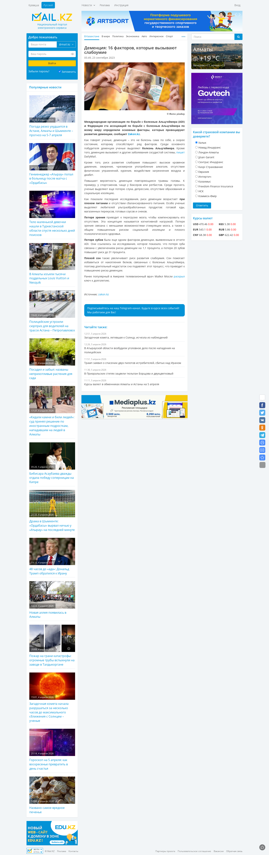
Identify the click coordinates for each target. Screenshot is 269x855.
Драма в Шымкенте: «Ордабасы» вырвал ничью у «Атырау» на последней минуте (52, 511)
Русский (48, 5)
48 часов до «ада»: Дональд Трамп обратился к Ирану (52, 556)
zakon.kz (103, 294)
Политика (117, 36)
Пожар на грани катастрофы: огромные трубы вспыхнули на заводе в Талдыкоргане (52, 646)
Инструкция (121, 5)
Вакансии (219, 851)
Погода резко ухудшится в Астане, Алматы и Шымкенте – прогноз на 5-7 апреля (52, 116)
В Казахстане (91, 36)
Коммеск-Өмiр (207, 196)
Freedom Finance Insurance (215, 186)
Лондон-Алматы (208, 152)
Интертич (204, 176)
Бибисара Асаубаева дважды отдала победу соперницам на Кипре (52, 463)
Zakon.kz (134, 134)
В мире (106, 36)
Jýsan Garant (206, 157)
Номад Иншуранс (209, 147)
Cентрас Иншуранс (210, 162)
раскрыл (179, 276)
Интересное (156, 36)
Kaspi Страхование (210, 167)
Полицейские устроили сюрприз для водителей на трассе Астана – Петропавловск (52, 311)
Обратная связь (234, 851)
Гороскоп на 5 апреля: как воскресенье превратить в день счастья (52, 750)
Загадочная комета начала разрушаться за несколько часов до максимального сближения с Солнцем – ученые (52, 697)
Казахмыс (204, 181)
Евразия (203, 172)
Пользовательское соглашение (194, 851)
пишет (180, 152)
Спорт (169, 36)
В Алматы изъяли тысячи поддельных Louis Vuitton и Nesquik (52, 264)
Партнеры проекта (165, 851)
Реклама (105, 5)
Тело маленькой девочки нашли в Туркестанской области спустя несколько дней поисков (52, 214)
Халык (202, 142)
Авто (144, 36)
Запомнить (69, 71)
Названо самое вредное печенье (52, 795)
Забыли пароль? (38, 71)
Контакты (73, 851)
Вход (237, 5)
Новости (88, 5)
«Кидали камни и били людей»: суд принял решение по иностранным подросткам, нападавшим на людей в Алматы (52, 411)
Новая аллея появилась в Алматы (52, 600)
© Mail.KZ (50, 851)
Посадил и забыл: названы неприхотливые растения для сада (52, 359)
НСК (201, 191)
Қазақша (34, 5)
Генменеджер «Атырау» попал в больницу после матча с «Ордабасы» (52, 164)
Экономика (132, 36)
